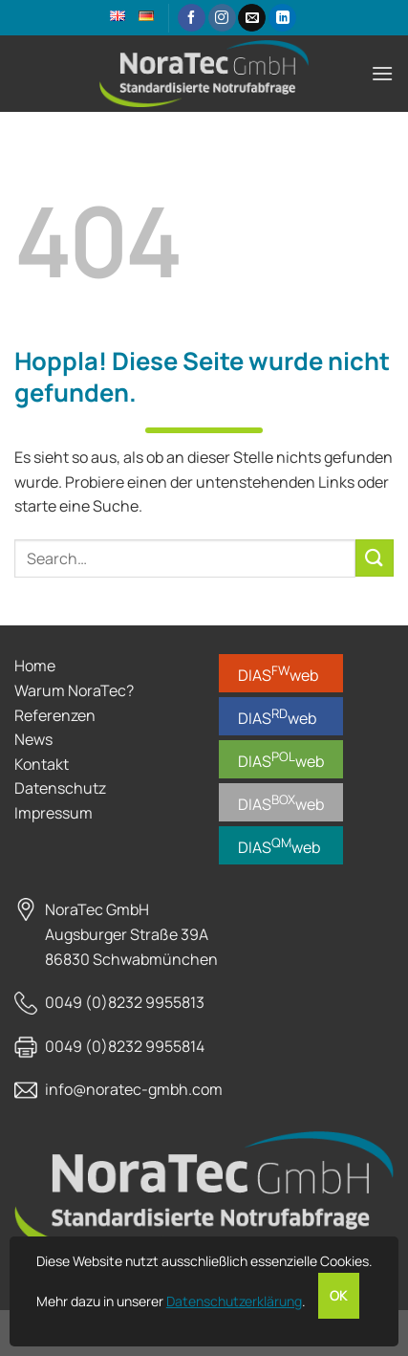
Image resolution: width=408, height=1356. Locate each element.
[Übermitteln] (374, 558)
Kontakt (41, 764)
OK (339, 1295)
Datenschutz (60, 787)
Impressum (53, 812)
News (33, 739)
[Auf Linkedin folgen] (282, 18)
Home (34, 665)
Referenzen (55, 715)
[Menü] (382, 73)
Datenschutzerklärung (234, 1301)
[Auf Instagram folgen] (222, 18)
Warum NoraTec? (74, 690)
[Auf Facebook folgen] (191, 18)
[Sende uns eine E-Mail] (252, 18)
